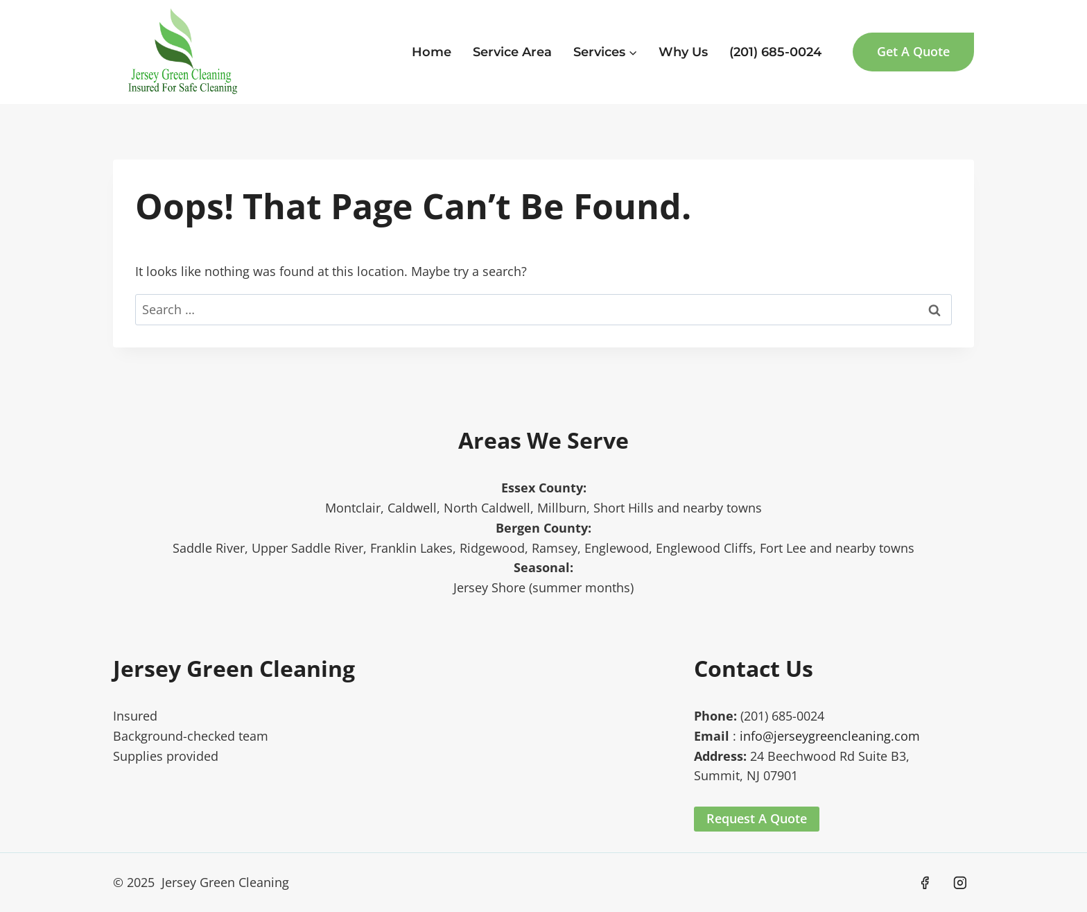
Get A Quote (913, 51)
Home (431, 52)
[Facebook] (925, 883)
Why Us (683, 52)
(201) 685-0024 (775, 52)
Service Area (512, 52)
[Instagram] (960, 883)
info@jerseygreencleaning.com (830, 736)
